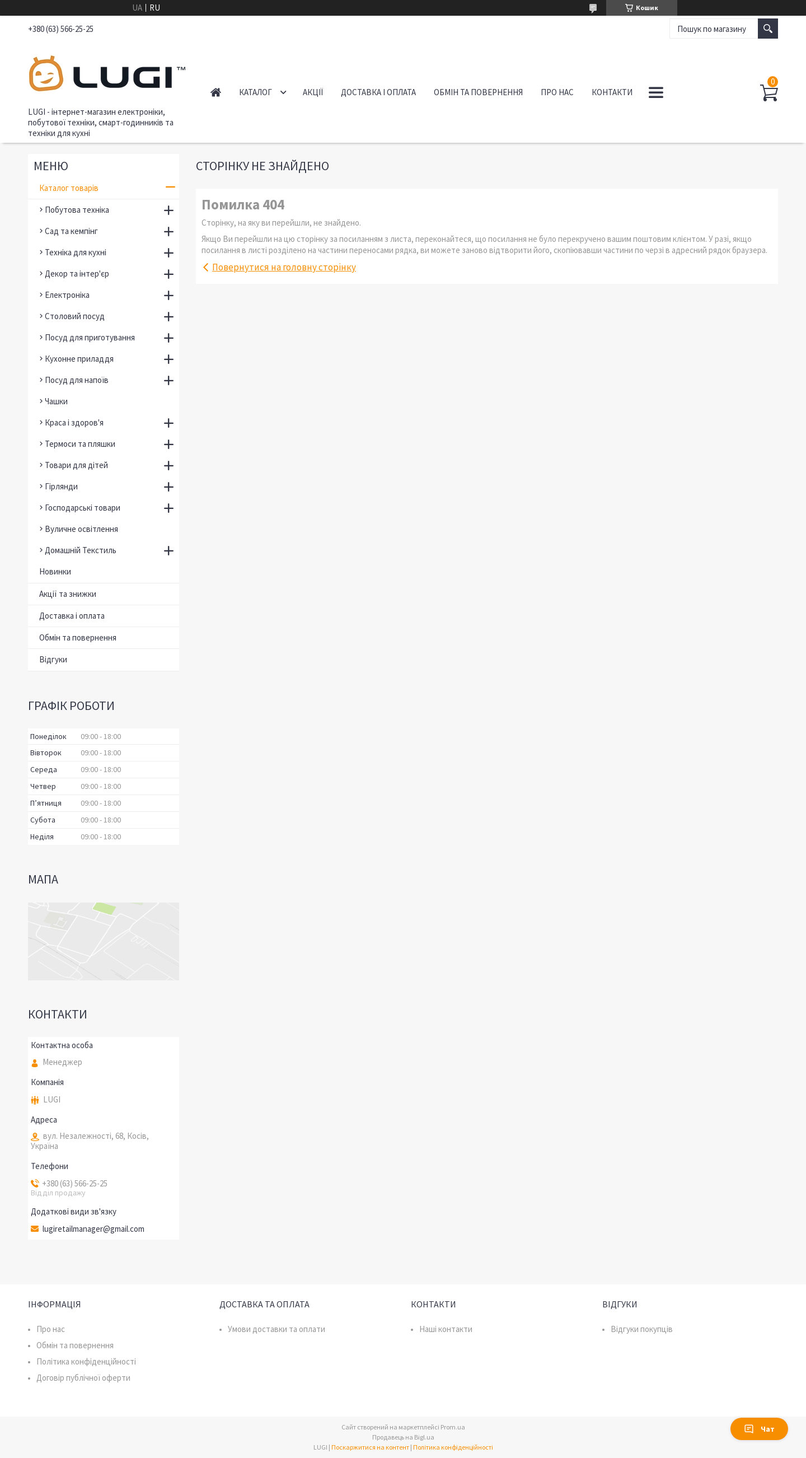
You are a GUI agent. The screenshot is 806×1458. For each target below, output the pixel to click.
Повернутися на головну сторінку (284, 267)
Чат (759, 1429)
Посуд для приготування (90, 337)
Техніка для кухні (75, 252)
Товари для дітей (76, 465)
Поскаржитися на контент (370, 1447)
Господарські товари (82, 507)
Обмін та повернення (478, 92)
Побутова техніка (77, 209)
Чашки (56, 401)
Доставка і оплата (378, 92)
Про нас (557, 92)
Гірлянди (61, 486)
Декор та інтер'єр (77, 273)
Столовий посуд (75, 316)
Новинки (55, 571)
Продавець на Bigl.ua (403, 1437)
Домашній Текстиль (80, 550)
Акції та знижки (67, 593)
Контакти (612, 92)
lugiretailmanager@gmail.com (93, 1229)
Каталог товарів (69, 188)
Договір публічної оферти (83, 1377)
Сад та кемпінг (71, 231)
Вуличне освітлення (81, 529)
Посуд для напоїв (77, 380)
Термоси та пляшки (80, 443)
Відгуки (53, 659)
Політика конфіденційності (86, 1361)
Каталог (255, 92)
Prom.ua (453, 1427)
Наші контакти (445, 1329)
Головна (215, 92)
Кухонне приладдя (79, 358)
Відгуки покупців (642, 1329)
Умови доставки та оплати (276, 1329)
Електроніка (67, 294)
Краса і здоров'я (74, 422)
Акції (313, 92)
